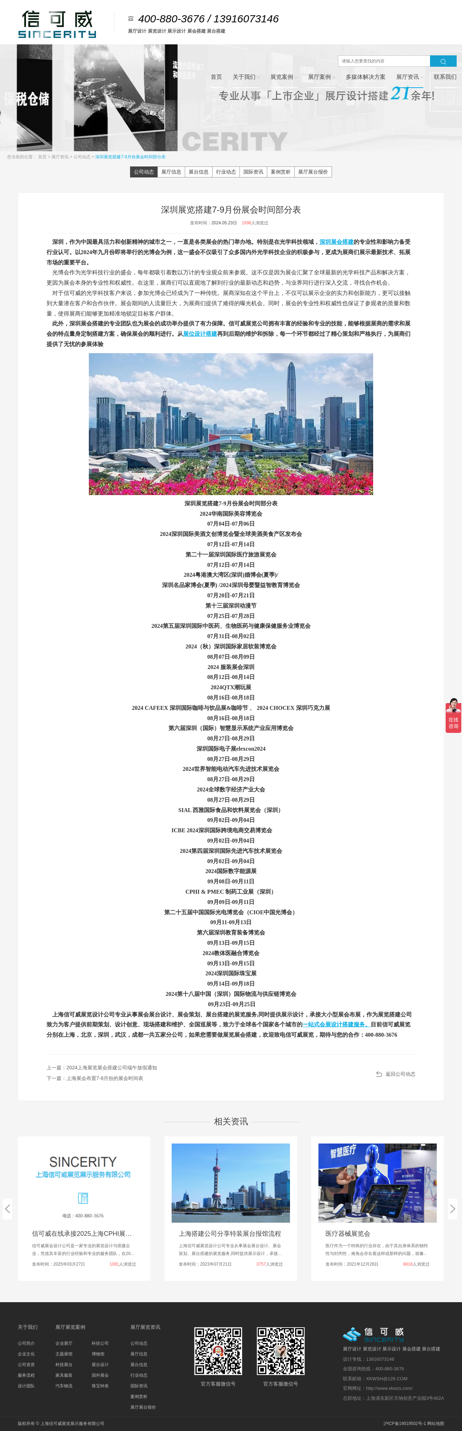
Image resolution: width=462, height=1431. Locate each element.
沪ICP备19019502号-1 (404, 1423)
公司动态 (83, 156)
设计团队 (26, 1385)
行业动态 (226, 172)
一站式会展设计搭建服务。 (336, 1024)
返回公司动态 (400, 1074)
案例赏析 (281, 172)
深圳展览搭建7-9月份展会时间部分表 (130, 156)
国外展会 (100, 1375)
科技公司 (100, 1343)
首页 (43, 156)
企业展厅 (63, 1343)
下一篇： (95, 1078)
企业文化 (26, 1354)
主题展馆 (63, 1354)
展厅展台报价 (313, 172)
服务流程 (26, 1375)
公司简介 (26, 1343)
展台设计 (100, 1364)
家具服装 (63, 1375)
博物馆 (98, 1354)
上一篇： (102, 1067)
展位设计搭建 (200, 334)
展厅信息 (171, 172)
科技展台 (63, 1364)
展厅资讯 (61, 156)
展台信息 (199, 172)
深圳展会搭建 (336, 242)
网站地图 (435, 1423)
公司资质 (26, 1364)
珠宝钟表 (100, 1385)
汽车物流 (63, 1385)
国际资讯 (253, 172)
